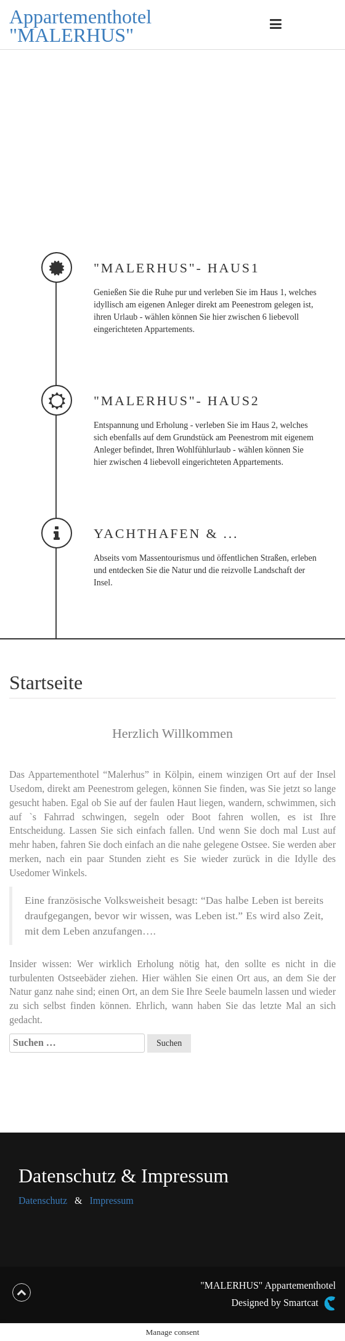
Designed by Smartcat (284, 1303)
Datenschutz (42, 1200)
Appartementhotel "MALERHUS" (80, 26)
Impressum (112, 1200)
